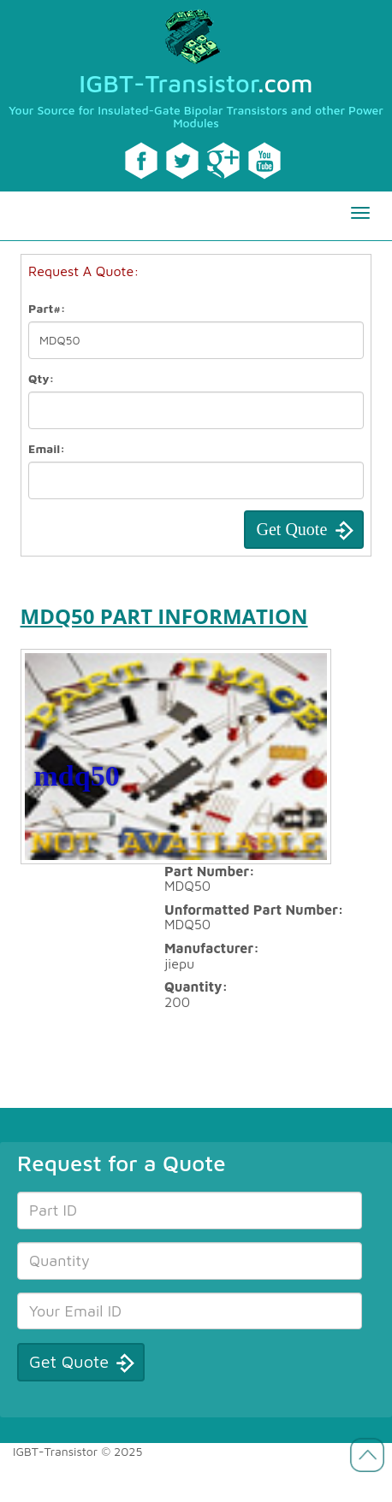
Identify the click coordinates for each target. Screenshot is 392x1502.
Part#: (47, 308)
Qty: (41, 378)
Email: (46, 448)
